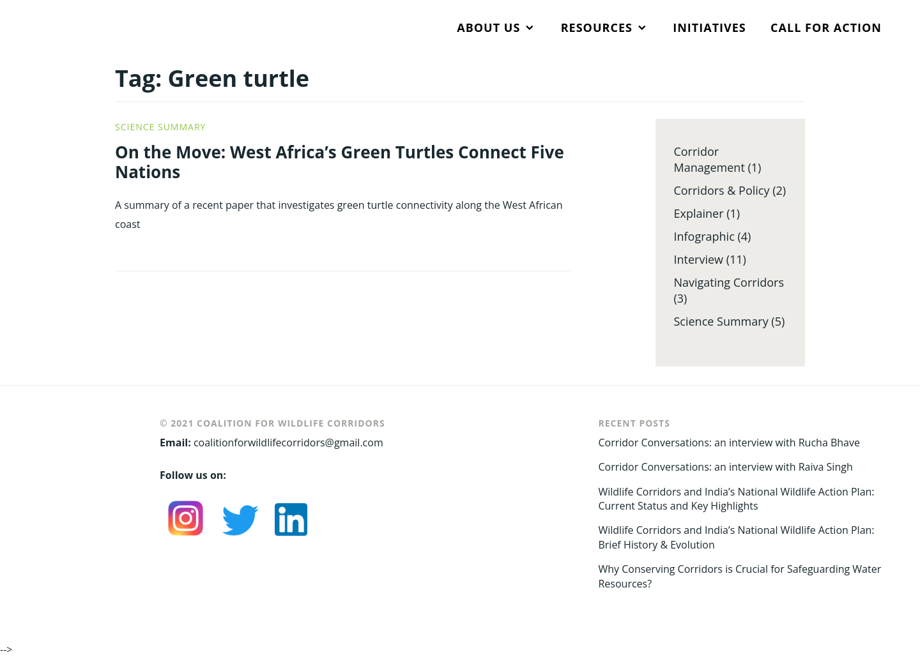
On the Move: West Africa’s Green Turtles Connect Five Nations (339, 161)
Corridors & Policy (721, 190)
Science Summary (160, 127)
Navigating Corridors (728, 282)
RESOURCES (596, 27)
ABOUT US (488, 27)
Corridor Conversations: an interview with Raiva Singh (725, 467)
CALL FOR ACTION (826, 27)
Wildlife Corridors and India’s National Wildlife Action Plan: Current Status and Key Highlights (736, 499)
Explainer (698, 213)
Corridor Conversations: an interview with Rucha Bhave (728, 443)
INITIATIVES (709, 27)
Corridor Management (708, 159)
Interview (698, 259)
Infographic (703, 236)
